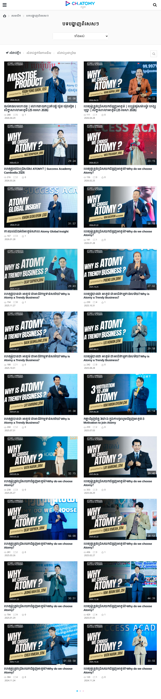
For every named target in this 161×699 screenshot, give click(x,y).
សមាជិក (16, 16)
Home (4, 16)
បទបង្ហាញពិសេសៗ (37, 16)
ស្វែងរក (153, 53)
